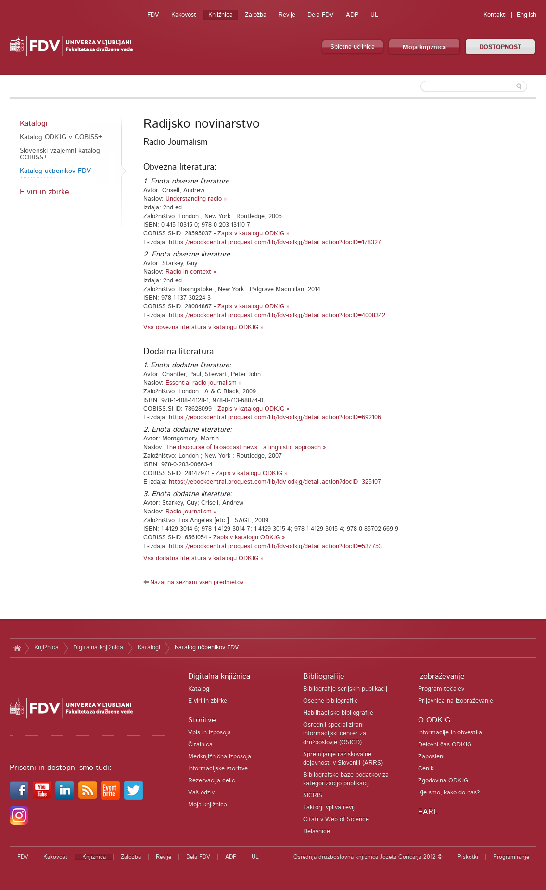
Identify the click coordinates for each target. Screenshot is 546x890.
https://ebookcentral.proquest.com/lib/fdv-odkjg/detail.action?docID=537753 (275, 546)
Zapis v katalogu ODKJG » (253, 234)
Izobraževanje (441, 676)
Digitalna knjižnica (98, 648)
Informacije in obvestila (450, 733)
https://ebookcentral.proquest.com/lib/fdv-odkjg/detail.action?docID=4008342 (277, 315)
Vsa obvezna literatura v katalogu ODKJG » (203, 327)
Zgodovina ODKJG (443, 781)
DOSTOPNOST (500, 47)
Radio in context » (190, 272)
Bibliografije (323, 676)
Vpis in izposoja (209, 733)
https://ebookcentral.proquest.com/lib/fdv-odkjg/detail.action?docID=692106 (275, 418)
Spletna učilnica (352, 47)
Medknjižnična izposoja (219, 757)
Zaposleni (431, 757)
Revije (287, 15)
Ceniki (426, 769)
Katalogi (34, 123)
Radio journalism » (191, 512)
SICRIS (312, 795)
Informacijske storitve (218, 769)
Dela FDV (320, 15)
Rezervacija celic (211, 781)
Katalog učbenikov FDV (55, 171)
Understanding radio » (196, 199)
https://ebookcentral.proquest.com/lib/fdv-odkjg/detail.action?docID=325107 (275, 482)
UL (374, 15)
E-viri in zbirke (44, 191)
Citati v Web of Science (336, 820)
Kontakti (495, 15)
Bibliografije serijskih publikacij (345, 689)
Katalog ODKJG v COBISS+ (61, 137)
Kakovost (183, 15)
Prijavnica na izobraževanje (455, 701)
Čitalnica (200, 745)
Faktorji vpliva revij (329, 808)
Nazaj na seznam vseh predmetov (196, 582)
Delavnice (316, 832)
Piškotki (467, 857)
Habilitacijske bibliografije (338, 713)
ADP (352, 15)
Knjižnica (220, 15)
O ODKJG (434, 720)
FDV (153, 15)
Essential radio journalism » (203, 383)
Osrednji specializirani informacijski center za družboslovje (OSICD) (334, 733)
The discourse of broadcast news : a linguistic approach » (245, 447)
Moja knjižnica (424, 47)
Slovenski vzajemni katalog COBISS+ (60, 154)
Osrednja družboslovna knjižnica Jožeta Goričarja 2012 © (368, 857)
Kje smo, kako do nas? (449, 793)
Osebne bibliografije (330, 701)
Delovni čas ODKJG (444, 745)
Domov (17, 648)
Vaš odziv (201, 793)
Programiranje (511, 857)
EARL (428, 812)
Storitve (202, 720)
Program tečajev (441, 689)
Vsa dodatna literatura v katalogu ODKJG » (203, 558)
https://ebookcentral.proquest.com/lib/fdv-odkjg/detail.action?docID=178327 (275, 242)
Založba (256, 15)
